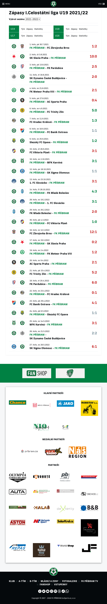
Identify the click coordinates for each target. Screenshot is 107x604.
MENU (7, 4)
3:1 (94, 151)
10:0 (93, 56)
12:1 (93, 232)
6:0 (94, 282)
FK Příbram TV (89, 581)
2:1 (94, 90)
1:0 (94, 221)
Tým (23, 29)
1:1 (94, 130)
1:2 (94, 46)
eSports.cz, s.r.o (69, 598)
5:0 (94, 110)
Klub (12, 581)
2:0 (94, 76)
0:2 (94, 242)
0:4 (94, 100)
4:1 (94, 302)
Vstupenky (60, 584)
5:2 (94, 272)
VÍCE (100, 4)
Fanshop (45, 584)
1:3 (94, 120)
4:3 (94, 191)
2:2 (94, 333)
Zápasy (29, 29)
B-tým (33, 581)
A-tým (22, 581)
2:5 (94, 66)
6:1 (94, 346)
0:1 (94, 292)
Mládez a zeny (49, 581)
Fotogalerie (69, 581)
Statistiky (38, 29)
